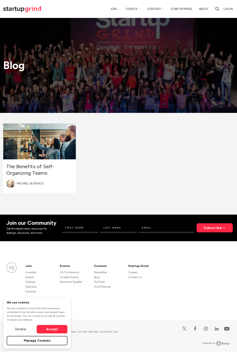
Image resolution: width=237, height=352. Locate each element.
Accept (52, 329)
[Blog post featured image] (39, 141)
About (204, 9)
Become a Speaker (71, 281)
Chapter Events (69, 277)
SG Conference (69, 272)
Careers (133, 272)
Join (113, 9)
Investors (30, 272)
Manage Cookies (37, 340)
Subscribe (213, 228)
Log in (228, 9)
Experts (29, 277)
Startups (30, 281)
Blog (96, 277)
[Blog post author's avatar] (10, 183)
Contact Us (135, 277)
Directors (30, 291)
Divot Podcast (102, 286)
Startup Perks (181, 9)
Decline (20, 329)
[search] (217, 9)
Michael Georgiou (30, 183)
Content (154, 9)
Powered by (216, 343)
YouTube (99, 281)
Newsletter (100, 272)
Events (132, 9)
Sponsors (31, 286)
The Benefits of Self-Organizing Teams (30, 169)
